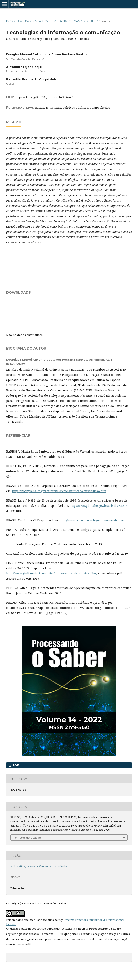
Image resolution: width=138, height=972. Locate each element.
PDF (15, 765)
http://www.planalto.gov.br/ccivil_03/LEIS (98, 506)
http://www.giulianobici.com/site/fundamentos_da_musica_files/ (51, 573)
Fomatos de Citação (27, 837)
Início (10, 21)
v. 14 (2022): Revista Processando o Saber (66, 21)
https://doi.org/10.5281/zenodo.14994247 (44, 97)
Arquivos (25, 21)
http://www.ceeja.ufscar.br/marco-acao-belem (91, 520)
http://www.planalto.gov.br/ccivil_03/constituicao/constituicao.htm (59, 491)
